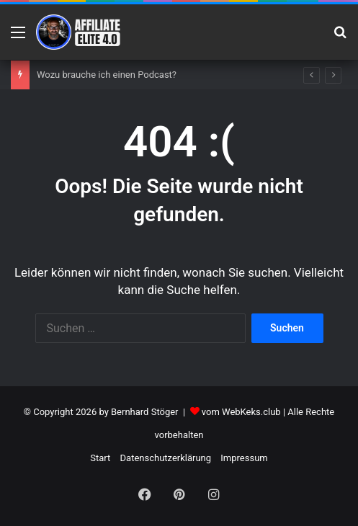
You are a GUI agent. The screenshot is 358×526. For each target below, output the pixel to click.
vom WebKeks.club (241, 411)
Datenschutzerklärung (166, 458)
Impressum (243, 458)
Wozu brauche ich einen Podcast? (106, 74)
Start (100, 458)
